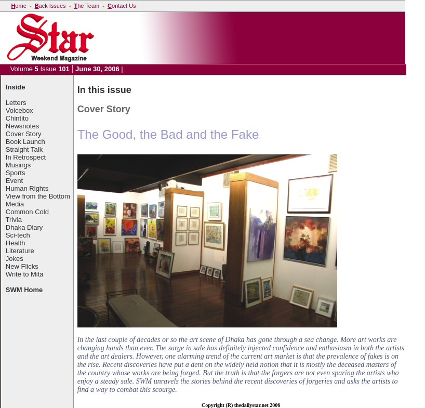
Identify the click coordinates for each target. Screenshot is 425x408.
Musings (18, 165)
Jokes (14, 258)
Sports (15, 173)
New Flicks (22, 266)
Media (15, 204)
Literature (20, 251)
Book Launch (25, 142)
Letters (16, 103)
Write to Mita (25, 274)
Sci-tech (18, 235)
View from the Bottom (38, 196)
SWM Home (24, 290)
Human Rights (27, 188)
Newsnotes (22, 126)
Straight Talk (24, 149)
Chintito (17, 118)
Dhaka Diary (24, 227)
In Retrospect (26, 157)
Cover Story (24, 134)
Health (15, 243)
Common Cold (27, 212)
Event (14, 181)
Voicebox (19, 110)
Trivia (14, 219)
